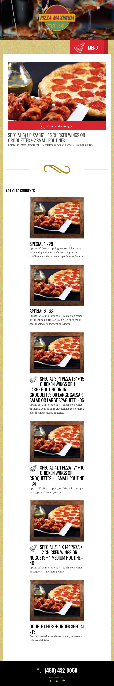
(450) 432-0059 (57, 670)
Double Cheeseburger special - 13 (57, 629)
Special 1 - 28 (41, 243)
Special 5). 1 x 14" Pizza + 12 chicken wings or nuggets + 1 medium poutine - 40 (56, 554)
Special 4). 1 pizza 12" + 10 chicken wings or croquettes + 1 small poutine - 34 (57, 475)
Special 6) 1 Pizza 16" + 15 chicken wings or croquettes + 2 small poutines (46, 137)
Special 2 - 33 (41, 311)
